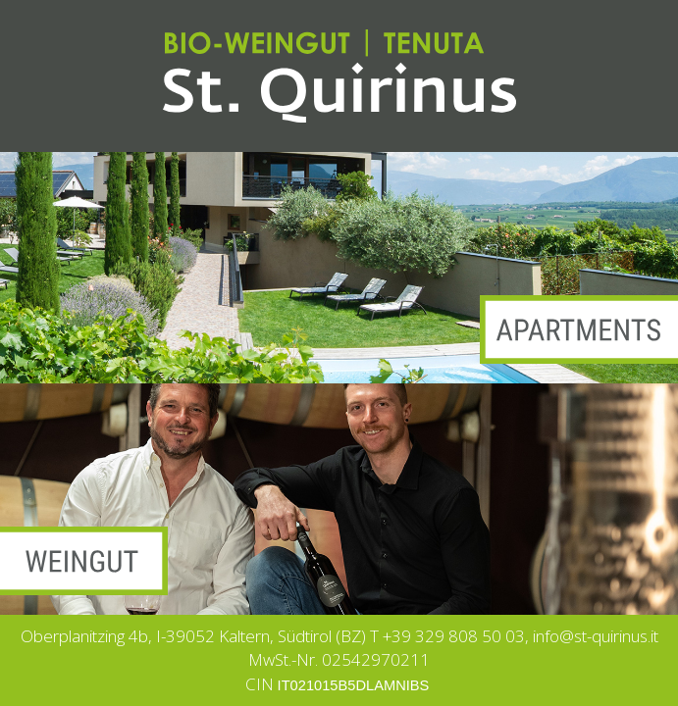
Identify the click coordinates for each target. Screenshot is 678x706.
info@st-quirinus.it (595, 636)
